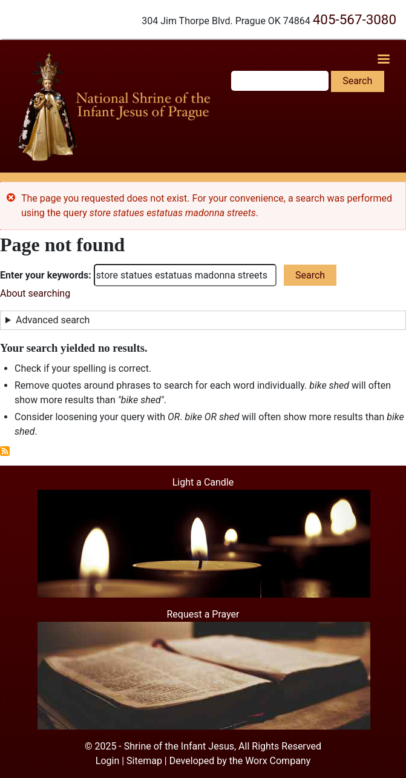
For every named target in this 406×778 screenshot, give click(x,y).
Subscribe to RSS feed (5, 451)
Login (107, 760)
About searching (35, 293)
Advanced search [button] (53, 320)
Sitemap (144, 760)
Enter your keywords (44, 275)
